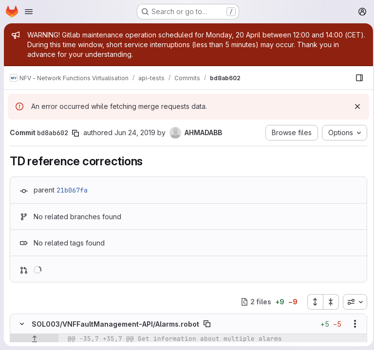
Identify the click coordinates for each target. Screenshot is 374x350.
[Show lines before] (34, 339)
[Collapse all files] (328, 302)
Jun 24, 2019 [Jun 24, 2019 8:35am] (134, 132)
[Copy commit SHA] (75, 133)
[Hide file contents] (22, 324)
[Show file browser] (356, 78)
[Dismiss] (354, 106)
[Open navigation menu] (29, 11)
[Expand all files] (312, 302)
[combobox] (352, 302)
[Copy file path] (207, 324)
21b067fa (72, 190)
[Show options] (352, 324)
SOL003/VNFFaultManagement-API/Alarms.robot (115, 324)
